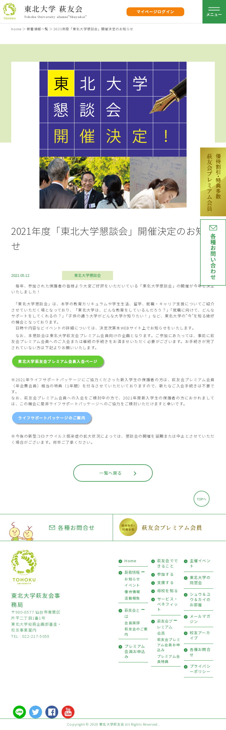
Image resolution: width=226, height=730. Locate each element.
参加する (165, 574)
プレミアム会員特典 (168, 659)
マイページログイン (156, 11)
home (16, 28)
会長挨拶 (132, 622)
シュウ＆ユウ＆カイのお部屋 (200, 599)
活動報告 (132, 597)
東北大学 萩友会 (53, 8)
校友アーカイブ (200, 635)
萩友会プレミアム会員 (172, 527)
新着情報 (132, 572)
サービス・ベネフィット (167, 604)
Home (130, 560)
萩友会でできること (167, 563)
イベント (132, 584)
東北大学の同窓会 (200, 580)
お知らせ (132, 578)
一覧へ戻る (110, 473)
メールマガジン (200, 618)
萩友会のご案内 (136, 631)
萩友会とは (132, 613)
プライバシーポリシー (200, 668)
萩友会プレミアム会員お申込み (168, 644)
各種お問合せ (72, 527)
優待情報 (132, 591)
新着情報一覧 (37, 28)
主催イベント (200, 563)
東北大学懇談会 (87, 275)
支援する (165, 582)
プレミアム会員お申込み (134, 651)
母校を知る (167, 590)
